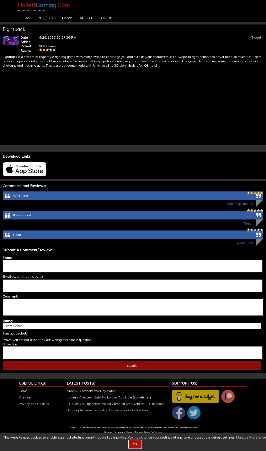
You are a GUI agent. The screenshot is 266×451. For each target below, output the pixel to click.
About (86, 17)
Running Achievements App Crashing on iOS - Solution (107, 410)
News (68, 17)
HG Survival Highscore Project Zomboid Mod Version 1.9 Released (116, 404)
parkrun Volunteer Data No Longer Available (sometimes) (109, 397)
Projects (47, 17)
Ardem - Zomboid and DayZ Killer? (92, 391)
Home (26, 17)
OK (135, 444)
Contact (107, 17)
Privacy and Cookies (34, 404)
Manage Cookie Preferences (148, 432)
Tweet (256, 37)
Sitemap (25, 397)
